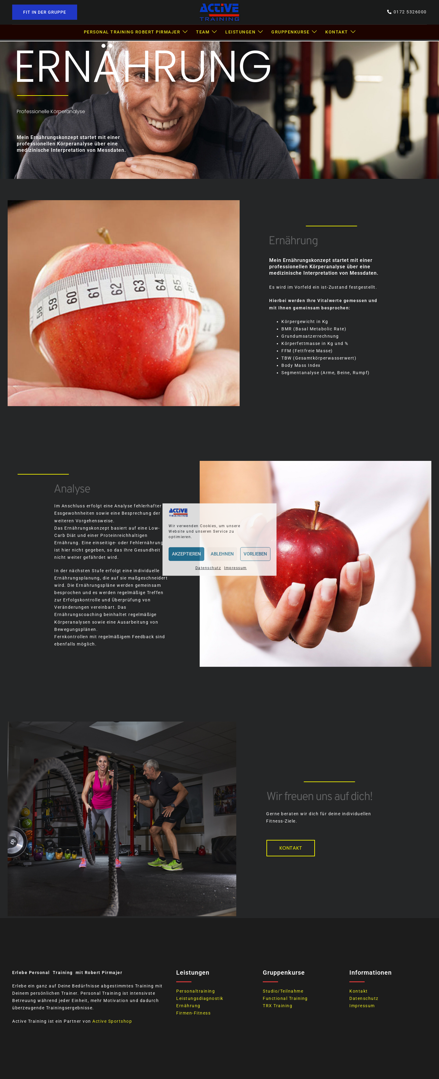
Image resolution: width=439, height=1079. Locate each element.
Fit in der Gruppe (44, 12)
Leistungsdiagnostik (199, 998)
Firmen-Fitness (193, 1013)
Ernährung (188, 1005)
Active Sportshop (112, 1021)
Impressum (235, 568)
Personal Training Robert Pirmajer (132, 32)
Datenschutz (208, 568)
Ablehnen (222, 554)
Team (202, 32)
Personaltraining (195, 991)
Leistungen (240, 32)
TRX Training (277, 1005)
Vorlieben (255, 554)
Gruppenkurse (290, 32)
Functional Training (285, 998)
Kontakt (336, 32)
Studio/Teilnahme (283, 991)
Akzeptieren (186, 554)
